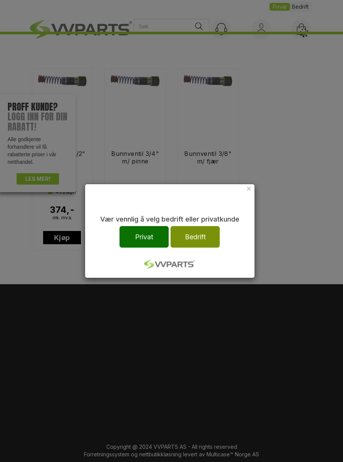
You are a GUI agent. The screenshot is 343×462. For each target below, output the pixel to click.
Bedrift (195, 237)
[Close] (248, 188)
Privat (144, 237)
